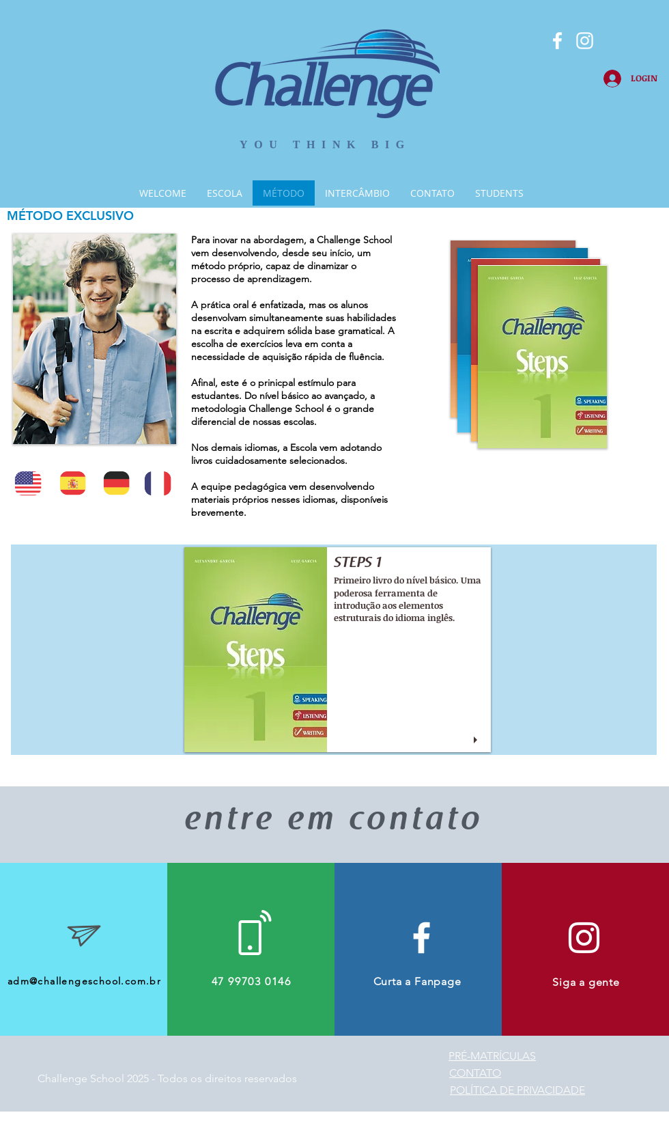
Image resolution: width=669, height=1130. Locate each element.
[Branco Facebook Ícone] (557, 40)
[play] (477, 740)
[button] (337, 649)
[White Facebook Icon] (421, 938)
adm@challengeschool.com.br (84, 981)
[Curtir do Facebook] (81, 24)
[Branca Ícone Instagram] (584, 40)
